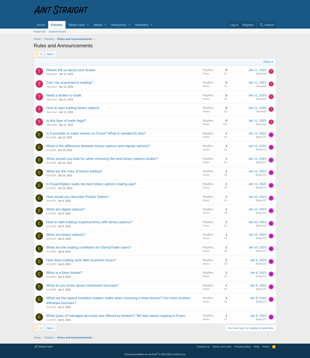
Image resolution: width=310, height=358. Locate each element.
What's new (76, 25)
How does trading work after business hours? (81, 260)
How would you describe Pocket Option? (77, 197)
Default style (44, 346)
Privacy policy (243, 346)
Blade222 (261, 137)
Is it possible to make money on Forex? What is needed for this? (96, 133)
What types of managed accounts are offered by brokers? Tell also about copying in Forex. (116, 316)
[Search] (267, 25)
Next (49, 54)
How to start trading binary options (72, 108)
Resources (118, 25)
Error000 (51, 137)
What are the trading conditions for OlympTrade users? (88, 247)
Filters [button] (267, 61)
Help (256, 346)
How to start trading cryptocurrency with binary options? (89, 222)
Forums (56, 25)
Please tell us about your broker (70, 70)
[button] (88, 25)
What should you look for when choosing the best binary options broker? (102, 159)
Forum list (39, 31)
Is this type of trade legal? (66, 121)
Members (141, 25)
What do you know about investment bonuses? (82, 285)
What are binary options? (65, 235)
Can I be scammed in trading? (69, 83)
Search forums (57, 31)
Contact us (203, 346)
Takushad (51, 74)
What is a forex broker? (64, 273)
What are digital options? (65, 209)
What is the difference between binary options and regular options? (98, 146)
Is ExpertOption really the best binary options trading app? (91, 184)
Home (41, 25)
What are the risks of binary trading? (74, 171)
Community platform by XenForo (155, 354)
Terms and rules (222, 346)
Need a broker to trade (63, 95)
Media (98, 25)
